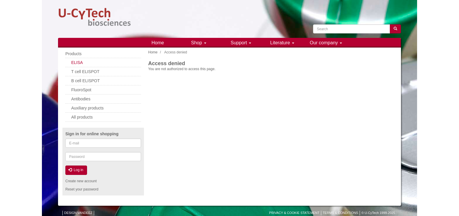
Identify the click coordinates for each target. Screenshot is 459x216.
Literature (282, 42)
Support (241, 42)
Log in (75, 170)
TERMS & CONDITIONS (340, 213)
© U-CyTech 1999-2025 (378, 213)
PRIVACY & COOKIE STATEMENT (294, 213)
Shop (198, 42)
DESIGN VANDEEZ (78, 213)
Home (158, 42)
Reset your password (81, 189)
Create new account (81, 181)
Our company (326, 42)
